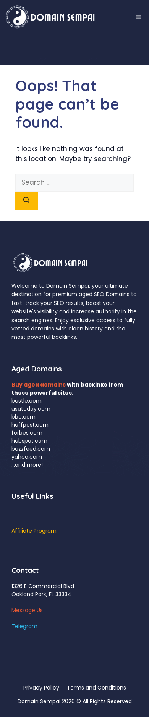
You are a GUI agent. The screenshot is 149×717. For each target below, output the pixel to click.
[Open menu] (16, 512)
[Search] (26, 201)
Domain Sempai (39, 701)
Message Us (27, 610)
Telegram (24, 626)
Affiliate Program (34, 531)
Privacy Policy (41, 687)
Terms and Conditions (96, 687)
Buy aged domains (38, 384)
